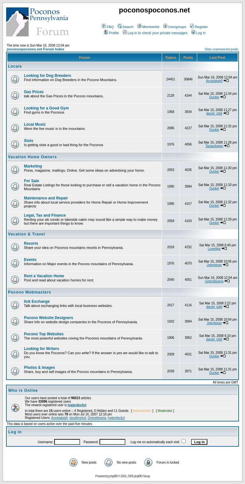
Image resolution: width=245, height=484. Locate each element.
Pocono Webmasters (29, 292)
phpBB (113, 476)
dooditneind (78, 418)
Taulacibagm (214, 146)
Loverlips (214, 248)
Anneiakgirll (214, 81)
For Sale (31, 181)
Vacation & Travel (26, 234)
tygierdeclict (77, 405)
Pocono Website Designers (48, 318)
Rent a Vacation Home (44, 276)
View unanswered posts (221, 49)
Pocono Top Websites (43, 334)
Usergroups (174, 27)
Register (199, 27)
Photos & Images (39, 367)
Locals (15, 66)
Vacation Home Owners (32, 157)
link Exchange (37, 301)
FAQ (108, 27)
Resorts (31, 243)
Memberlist (148, 27)
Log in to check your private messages (155, 33)
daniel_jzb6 (214, 113)
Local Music (35, 124)
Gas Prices (34, 92)
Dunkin (214, 97)
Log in (198, 33)
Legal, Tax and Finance (45, 215)
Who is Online (23, 390)
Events (30, 259)
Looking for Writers (41, 348)
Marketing (33, 166)
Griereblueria (214, 281)
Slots (28, 140)
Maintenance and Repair (46, 198)
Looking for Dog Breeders (47, 75)
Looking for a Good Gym (46, 108)
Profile (111, 33)
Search (126, 27)
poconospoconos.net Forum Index (35, 49)
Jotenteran (214, 265)
